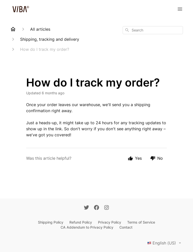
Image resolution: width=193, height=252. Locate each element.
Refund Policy (80, 222)
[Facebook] (96, 208)
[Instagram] (107, 208)
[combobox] (153, 30)
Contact (125, 227)
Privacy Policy (109, 222)
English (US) (165, 243)
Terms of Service (141, 222)
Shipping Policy (50, 222)
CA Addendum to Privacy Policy (87, 227)
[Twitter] (86, 208)
